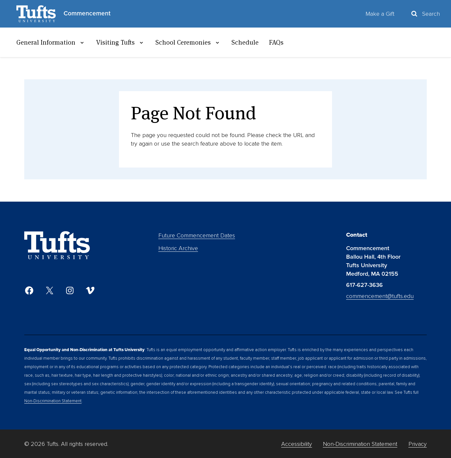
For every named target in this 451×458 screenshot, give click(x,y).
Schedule (245, 42)
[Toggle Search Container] (425, 14)
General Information (51, 42)
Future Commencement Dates (196, 235)
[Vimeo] (90, 290)
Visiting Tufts (120, 42)
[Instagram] (70, 290)
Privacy (417, 444)
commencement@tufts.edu (380, 296)
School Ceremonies (188, 42)
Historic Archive (178, 248)
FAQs (276, 42)
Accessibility (296, 444)
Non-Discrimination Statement (53, 401)
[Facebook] (29, 290)
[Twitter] (49, 290)
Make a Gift (379, 13)
